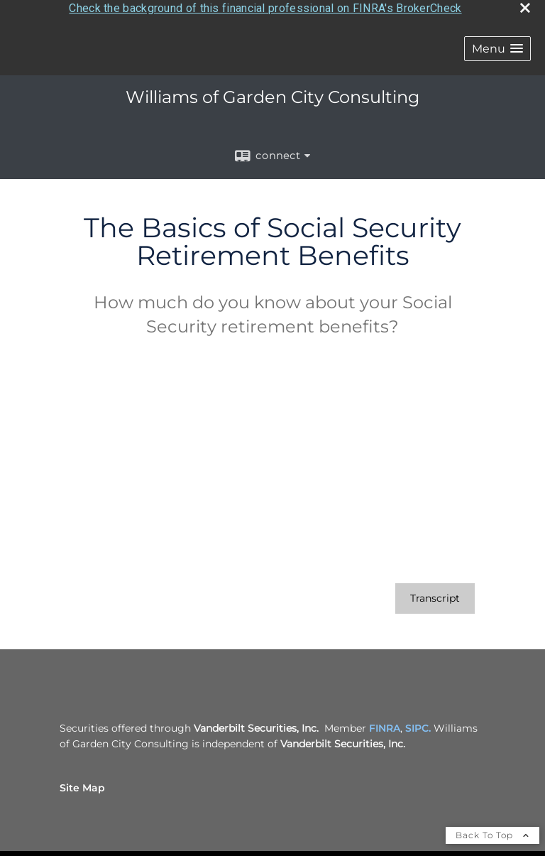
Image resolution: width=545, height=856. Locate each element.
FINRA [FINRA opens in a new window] (384, 725)
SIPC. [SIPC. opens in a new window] (418, 725)
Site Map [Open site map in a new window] (82, 785)
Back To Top (492, 832)
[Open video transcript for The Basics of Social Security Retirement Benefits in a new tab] (435, 595)
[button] (497, 46)
